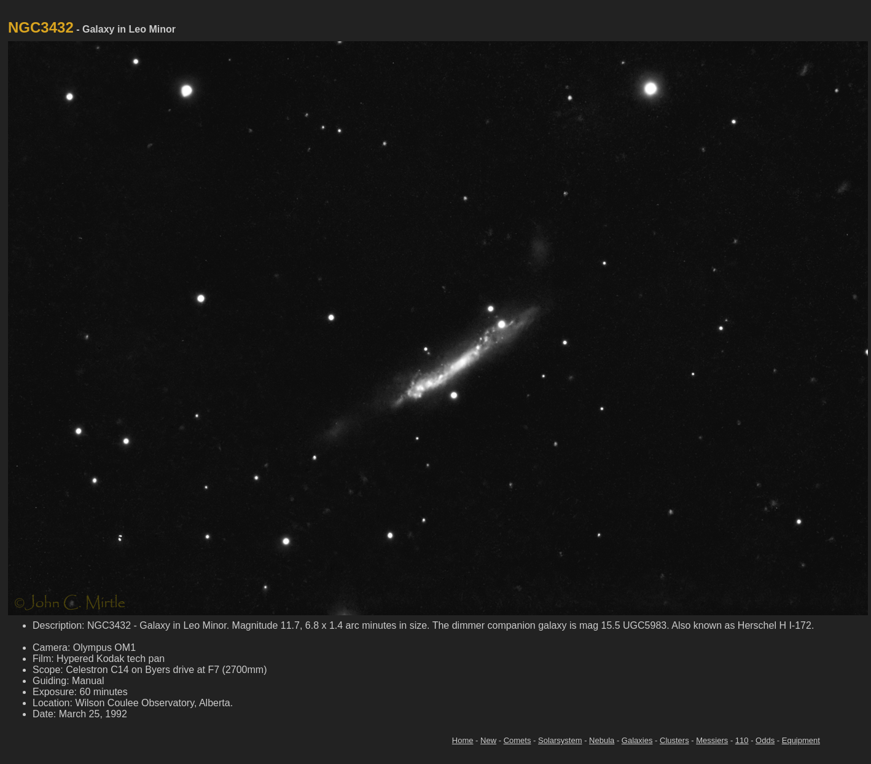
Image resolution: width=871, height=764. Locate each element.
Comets (517, 740)
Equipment (801, 740)
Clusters (674, 740)
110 (742, 740)
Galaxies (637, 740)
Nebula (601, 740)
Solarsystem (560, 740)
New (488, 740)
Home (463, 740)
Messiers (712, 740)
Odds (765, 740)
